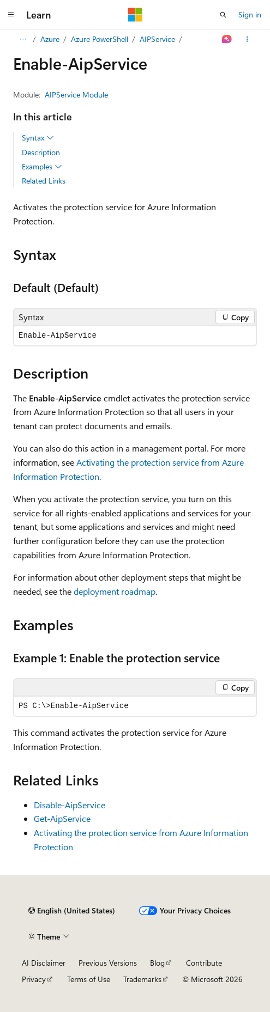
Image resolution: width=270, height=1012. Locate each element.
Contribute (204, 963)
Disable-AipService (69, 804)
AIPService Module (76, 94)
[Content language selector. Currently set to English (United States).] (72, 910)
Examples (42, 167)
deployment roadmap (114, 591)
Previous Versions (108, 963)
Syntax (38, 138)
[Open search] (223, 15)
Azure (49, 39)
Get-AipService (62, 818)
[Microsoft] (135, 15)
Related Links (43, 180)
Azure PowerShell (99, 39)
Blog (157, 963)
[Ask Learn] (227, 39)
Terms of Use (88, 979)
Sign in (249, 14)
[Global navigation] (11, 15)
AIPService (157, 39)
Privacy (34, 979)
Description (41, 152)
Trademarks (142, 979)
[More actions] (247, 39)
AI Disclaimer (43, 963)
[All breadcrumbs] (22, 39)
